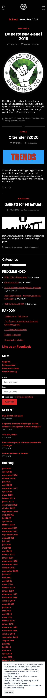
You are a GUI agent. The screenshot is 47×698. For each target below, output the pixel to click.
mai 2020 (6, 577)
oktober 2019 (8, 601)
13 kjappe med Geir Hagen (16, 316)
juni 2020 (6, 574)
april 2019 (7, 614)
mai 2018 (6, 650)
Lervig (7, 121)
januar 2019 (7, 624)
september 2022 (10, 511)
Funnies (23, 132)
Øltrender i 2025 (11, 282)
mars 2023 (7, 495)
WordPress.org (9, 372)
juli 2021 (6, 541)
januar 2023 (8, 501)
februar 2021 (8, 554)
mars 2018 (7, 657)
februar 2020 (8, 587)
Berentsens (26, 118)
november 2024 (9, 475)
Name (4, 377)
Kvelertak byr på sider (14, 340)
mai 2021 (6, 548)
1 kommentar (32, 143)
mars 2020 (7, 584)
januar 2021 (7, 558)
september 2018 (10, 637)
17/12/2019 (17, 143)
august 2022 (8, 515)
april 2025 (7, 472)
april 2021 (7, 551)
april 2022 (7, 521)
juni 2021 (6, 544)
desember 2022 (9, 505)
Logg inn (6, 362)
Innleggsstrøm (9, 365)
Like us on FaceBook (16, 347)
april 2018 (7, 654)
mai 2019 (6, 611)
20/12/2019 (14, 44)
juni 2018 (6, 647)
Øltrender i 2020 (23, 137)
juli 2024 (6, 482)
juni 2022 (6, 518)
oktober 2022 (8, 508)
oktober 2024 (8, 478)
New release (23, 199)
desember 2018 (9, 627)
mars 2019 (7, 617)
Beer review (23, 28)
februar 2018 (8, 660)
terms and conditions (25, 397)
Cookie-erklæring (17, 688)
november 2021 (9, 531)
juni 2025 (6, 468)
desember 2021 (9, 528)
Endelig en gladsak (12, 335)
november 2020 (10, 564)
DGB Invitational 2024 (14, 304)
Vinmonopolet (34, 247)
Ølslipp (19, 247)
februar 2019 (8, 620)
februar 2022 (8, 525)
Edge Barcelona (38, 118)
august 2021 (8, 538)
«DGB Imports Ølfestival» (15, 329)
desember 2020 (10, 561)
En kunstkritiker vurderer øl (15, 453)
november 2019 (9, 597)
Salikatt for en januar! (24, 204)
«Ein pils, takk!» (9, 434)
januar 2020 (8, 591)
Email (4, 387)
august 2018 (8, 640)
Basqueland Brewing (13, 118)
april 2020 (7, 581)
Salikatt (14, 121)
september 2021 (10, 534)
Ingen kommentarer (32, 44)
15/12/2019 (14, 210)
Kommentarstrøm (10, 368)
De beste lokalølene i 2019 (23, 36)
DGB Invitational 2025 (12, 416)
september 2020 (10, 571)
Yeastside (21, 121)
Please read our (17, 397)
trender (8, 187)
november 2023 (9, 488)
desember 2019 (9, 594)
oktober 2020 (8, 568)
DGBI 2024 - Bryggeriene (15, 277)
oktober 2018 (8, 634)
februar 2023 (8, 498)
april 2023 (7, 491)
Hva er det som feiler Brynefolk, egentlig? (22, 287)
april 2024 (7, 485)
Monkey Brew (10, 247)
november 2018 (9, 630)
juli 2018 (6, 644)
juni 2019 (6, 607)
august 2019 (8, 604)
